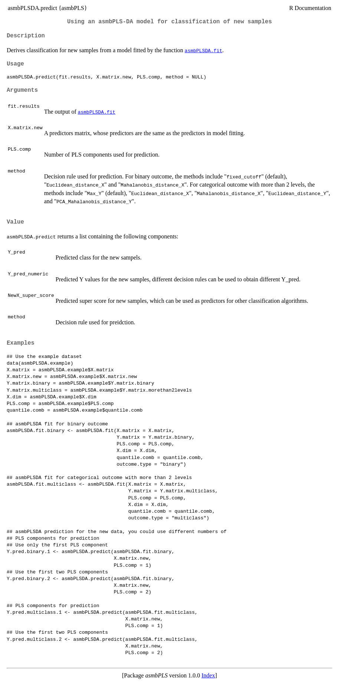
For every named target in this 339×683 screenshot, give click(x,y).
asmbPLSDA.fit (203, 50)
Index (208, 675)
